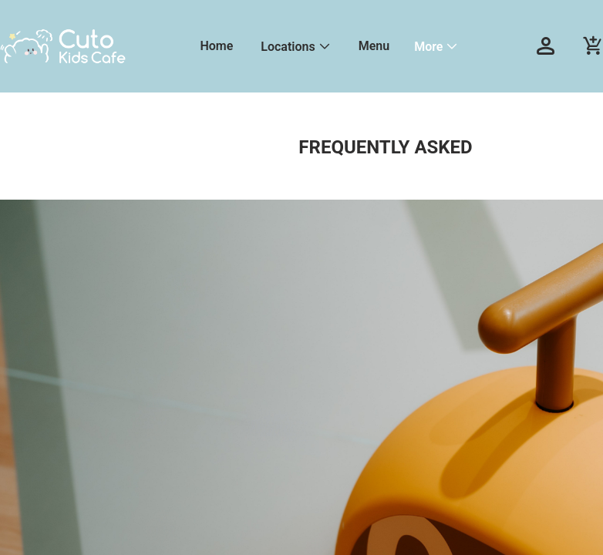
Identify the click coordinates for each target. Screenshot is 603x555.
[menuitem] (216, 46)
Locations (288, 46)
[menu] (348, 46)
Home (216, 46)
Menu (374, 46)
